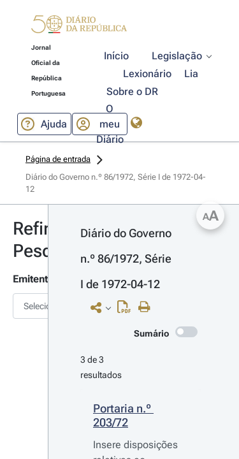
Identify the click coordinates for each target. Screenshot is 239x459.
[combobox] (24, 306)
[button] (79, 26)
